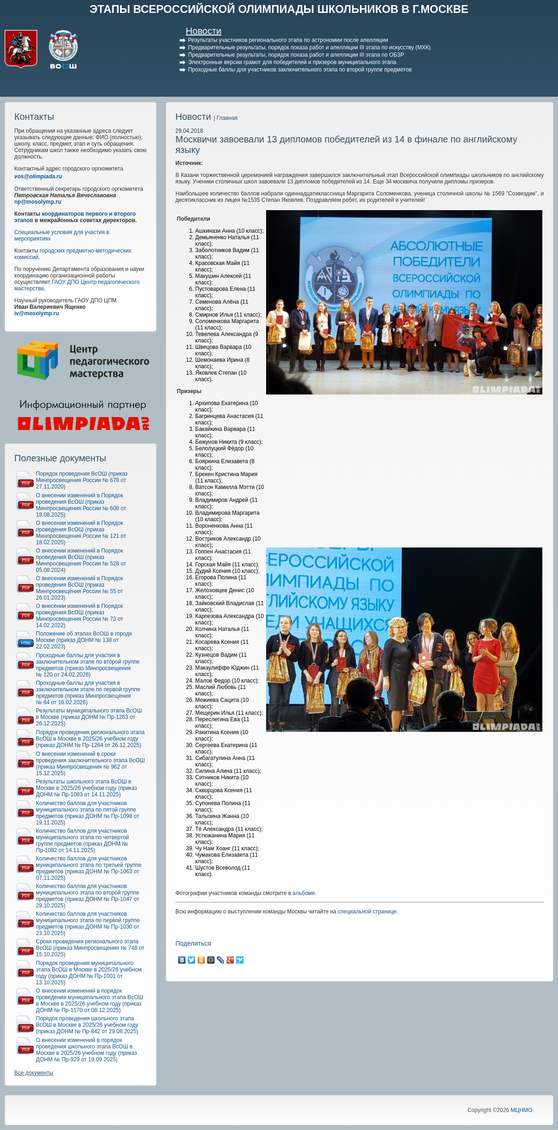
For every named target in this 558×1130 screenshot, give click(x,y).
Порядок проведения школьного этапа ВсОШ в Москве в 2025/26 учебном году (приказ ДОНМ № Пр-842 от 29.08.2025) (87, 1025)
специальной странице (367, 911)
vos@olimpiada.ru (38, 176)
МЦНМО (521, 1110)
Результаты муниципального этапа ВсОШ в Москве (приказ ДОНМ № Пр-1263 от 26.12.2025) (89, 717)
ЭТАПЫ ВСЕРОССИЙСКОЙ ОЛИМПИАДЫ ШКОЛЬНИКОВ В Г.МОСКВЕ (279, 9)
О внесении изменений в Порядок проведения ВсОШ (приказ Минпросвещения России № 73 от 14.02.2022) (79, 616)
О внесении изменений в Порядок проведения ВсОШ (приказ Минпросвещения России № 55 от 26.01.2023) (79, 588)
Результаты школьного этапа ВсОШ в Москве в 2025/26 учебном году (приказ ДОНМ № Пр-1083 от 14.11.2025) (86, 788)
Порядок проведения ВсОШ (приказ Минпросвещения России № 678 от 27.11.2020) (82, 480)
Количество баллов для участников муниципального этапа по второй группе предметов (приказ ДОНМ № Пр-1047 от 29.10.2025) (88, 896)
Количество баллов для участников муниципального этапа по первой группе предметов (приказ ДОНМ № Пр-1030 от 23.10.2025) (88, 923)
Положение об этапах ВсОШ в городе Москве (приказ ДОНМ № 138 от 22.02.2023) (84, 640)
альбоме (304, 893)
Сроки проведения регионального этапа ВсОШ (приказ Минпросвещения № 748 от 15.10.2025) (90, 948)
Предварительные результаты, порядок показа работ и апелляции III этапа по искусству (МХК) (309, 47)
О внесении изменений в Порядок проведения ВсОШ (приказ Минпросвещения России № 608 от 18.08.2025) (81, 505)
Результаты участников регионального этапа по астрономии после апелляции (288, 40)
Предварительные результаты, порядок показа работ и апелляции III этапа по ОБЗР (296, 55)
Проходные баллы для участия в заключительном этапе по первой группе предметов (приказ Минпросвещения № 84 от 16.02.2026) (88, 693)
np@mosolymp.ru (37, 202)
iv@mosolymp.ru (36, 313)
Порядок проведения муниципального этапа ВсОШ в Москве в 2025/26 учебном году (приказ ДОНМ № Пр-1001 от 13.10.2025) (89, 973)
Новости (203, 31)
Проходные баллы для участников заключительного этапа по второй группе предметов (300, 69)
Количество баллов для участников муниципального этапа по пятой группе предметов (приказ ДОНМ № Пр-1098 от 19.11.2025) (88, 813)
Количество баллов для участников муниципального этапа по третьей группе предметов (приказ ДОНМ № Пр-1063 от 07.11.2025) (89, 868)
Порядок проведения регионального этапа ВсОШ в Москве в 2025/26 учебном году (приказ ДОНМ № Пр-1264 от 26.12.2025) (90, 738)
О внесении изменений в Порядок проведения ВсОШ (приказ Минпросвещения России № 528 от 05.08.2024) (81, 560)
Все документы (33, 1073)
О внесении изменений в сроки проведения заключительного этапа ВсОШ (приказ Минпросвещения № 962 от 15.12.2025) (90, 764)
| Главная (226, 118)
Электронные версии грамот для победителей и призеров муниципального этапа (292, 62)
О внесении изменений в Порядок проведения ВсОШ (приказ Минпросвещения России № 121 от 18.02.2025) (81, 533)
